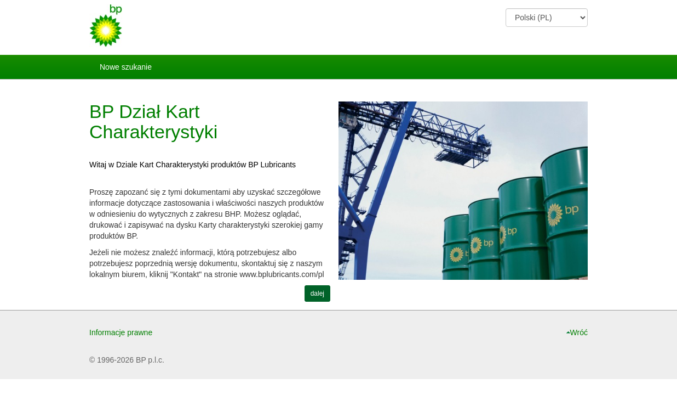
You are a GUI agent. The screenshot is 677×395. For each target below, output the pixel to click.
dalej (317, 293)
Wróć (579, 332)
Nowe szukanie (126, 67)
